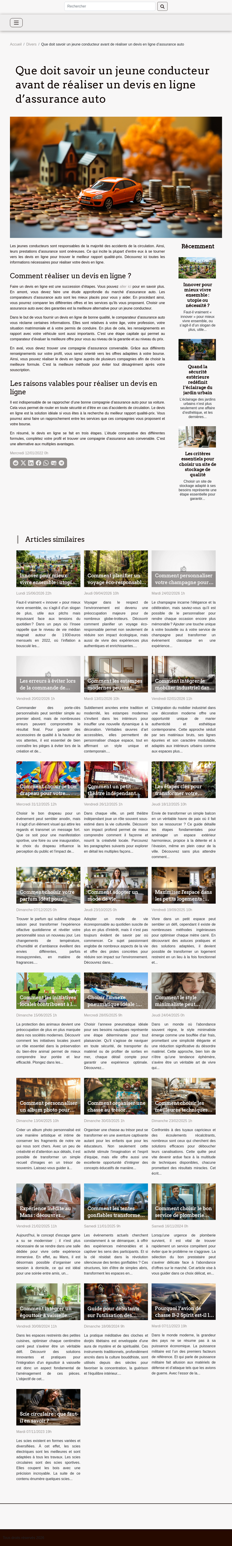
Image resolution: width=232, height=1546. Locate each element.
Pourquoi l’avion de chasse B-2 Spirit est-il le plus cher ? (183, 1315)
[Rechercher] (109, 6)
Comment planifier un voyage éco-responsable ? (115, 582)
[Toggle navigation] (16, 22)
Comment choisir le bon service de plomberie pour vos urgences (183, 1215)
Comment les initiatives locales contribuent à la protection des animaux (48, 1004)
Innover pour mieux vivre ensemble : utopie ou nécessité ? (197, 295)
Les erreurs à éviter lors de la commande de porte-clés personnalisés (48, 687)
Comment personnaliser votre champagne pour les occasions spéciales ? (184, 582)
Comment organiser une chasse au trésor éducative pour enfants (116, 1110)
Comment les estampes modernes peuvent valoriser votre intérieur (116, 687)
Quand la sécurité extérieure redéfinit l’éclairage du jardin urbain (198, 379)
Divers (31, 44)
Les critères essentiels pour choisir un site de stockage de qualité (197, 464)
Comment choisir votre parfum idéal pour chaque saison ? (47, 899)
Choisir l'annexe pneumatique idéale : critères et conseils (112, 1004)
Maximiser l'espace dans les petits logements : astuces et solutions (183, 899)
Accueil (16, 44)
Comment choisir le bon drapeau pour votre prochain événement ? (48, 793)
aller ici (125, 286)
